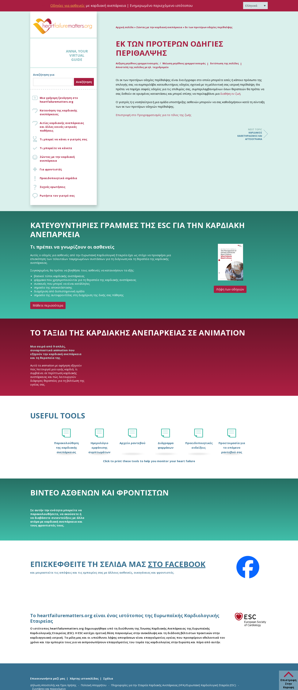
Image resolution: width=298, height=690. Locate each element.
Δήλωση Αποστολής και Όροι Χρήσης (53, 685)
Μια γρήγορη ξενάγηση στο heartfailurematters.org (59, 99)
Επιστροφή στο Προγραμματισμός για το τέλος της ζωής (153, 115)
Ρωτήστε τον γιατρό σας (57, 195)
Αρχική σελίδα (125, 27)
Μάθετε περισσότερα (48, 305)
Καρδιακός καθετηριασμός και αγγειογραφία (247, 134)
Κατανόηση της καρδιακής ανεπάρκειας (58, 112)
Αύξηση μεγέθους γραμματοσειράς (137, 63)
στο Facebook (176, 564)
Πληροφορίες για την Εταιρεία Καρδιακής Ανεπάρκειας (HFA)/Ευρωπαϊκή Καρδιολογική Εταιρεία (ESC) (173, 685)
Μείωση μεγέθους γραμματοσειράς (184, 63)
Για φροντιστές (51, 169)
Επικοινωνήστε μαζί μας (47, 678)
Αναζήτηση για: (44, 74)
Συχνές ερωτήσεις (52, 187)
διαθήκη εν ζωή (230, 93)
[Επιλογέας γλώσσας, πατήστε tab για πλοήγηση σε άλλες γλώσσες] (255, 5)
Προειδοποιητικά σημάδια (58, 178)
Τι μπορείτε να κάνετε (56, 148)
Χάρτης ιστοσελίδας (84, 678)
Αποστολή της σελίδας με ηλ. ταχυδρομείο (142, 67)
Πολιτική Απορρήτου (93, 685)
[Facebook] (247, 567)
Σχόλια (108, 678)
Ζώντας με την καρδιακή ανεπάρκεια (57, 158)
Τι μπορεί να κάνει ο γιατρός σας (63, 139)
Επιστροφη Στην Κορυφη (288, 683)
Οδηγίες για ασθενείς (67, 5)
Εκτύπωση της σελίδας (224, 63)
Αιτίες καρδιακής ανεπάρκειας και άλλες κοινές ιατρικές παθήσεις (67, 126)
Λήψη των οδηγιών (230, 289)
